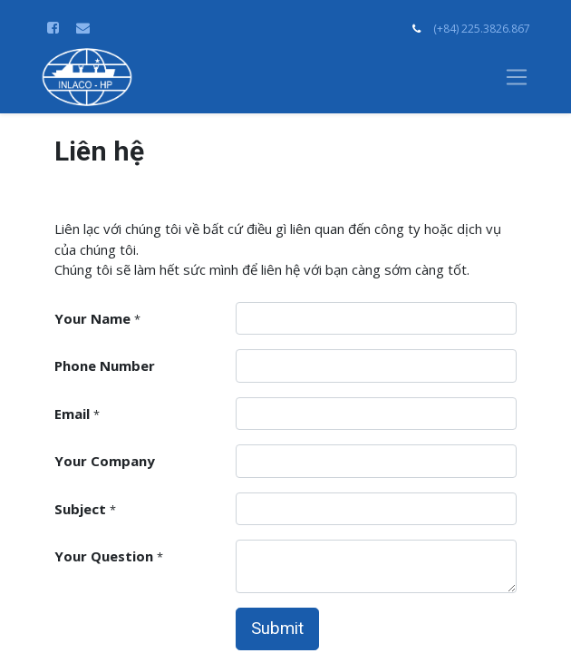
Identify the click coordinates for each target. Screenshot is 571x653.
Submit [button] (277, 628)
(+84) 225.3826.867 (481, 28)
